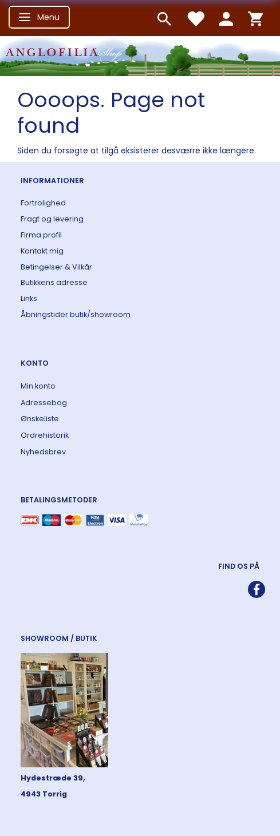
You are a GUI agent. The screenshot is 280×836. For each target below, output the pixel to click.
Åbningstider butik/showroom (76, 314)
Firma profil (41, 235)
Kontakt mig (42, 251)
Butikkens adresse (54, 282)
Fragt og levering (52, 219)
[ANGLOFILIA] (140, 54)
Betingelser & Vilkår (56, 267)
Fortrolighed (43, 203)
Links (29, 298)
